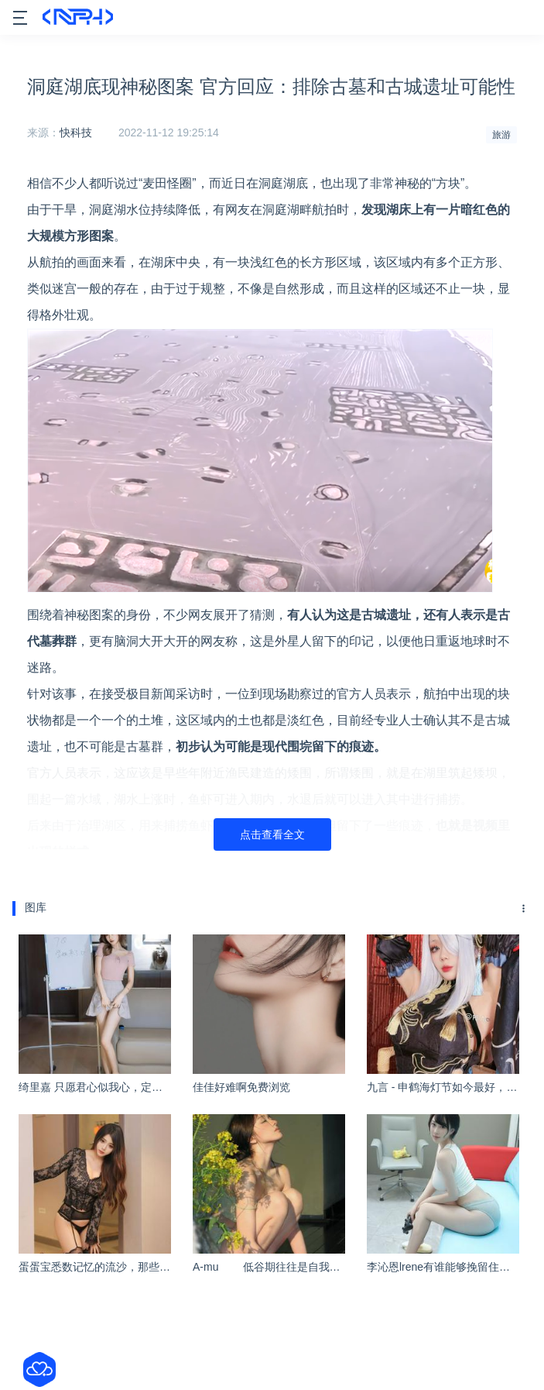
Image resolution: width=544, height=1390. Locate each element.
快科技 (76, 132)
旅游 (501, 134)
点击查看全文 (272, 834)
